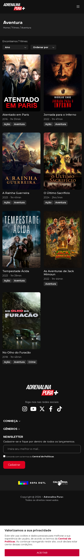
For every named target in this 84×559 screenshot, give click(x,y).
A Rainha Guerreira (15, 193)
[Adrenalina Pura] (78, 7)
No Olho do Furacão (16, 352)
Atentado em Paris (15, 114)
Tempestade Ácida (15, 271)
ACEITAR (42, 552)
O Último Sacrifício (57, 193)
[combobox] (15, 47)
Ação (7, 124)
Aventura (19, 124)
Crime (32, 362)
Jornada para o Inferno (60, 114)
